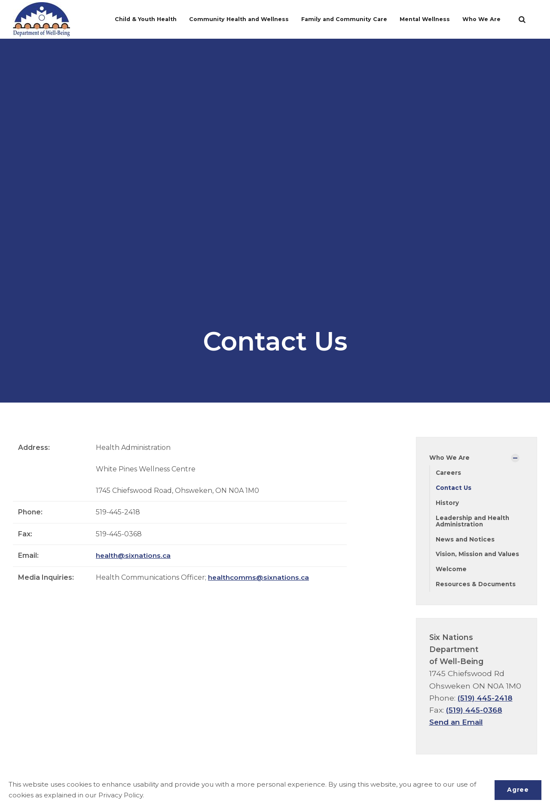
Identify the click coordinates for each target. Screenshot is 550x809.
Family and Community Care (344, 19)
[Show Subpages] (515, 458)
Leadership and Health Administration (473, 522)
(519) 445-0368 (475, 712)
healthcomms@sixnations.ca (259, 577)
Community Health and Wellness (236, 19)
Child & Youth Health (143, 19)
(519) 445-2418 (486, 699)
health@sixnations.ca (133, 555)
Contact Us (454, 488)
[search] (522, 19)
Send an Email (457, 724)
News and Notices (465, 540)
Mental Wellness (427, 19)
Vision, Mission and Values (478, 556)
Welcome (451, 571)
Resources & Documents (476, 586)
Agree (517, 790)
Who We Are (483, 19)
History (447, 504)
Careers (448, 473)
